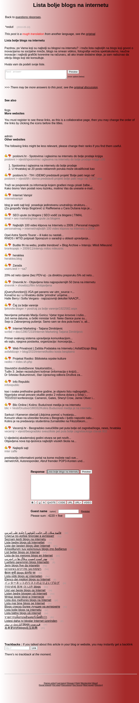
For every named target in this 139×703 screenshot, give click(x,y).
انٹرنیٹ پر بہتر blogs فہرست (22, 630)
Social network (45, 692)
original (90, 33)
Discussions (66, 692)
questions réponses (28, 17)
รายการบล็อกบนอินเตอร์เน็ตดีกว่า (26, 623)
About (94, 690)
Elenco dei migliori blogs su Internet (27, 585)
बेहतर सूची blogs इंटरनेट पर (20, 579)
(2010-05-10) (23, 27)
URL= (78, 509)
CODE (62, 509)
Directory (98, 692)
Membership (86, 690)
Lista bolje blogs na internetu (23, 616)
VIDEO (87, 509)
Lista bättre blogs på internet (23, 619)
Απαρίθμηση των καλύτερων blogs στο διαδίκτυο (36, 555)
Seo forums (77, 692)
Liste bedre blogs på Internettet (25, 549)
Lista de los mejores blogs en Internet (29, 562)
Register (85, 518)
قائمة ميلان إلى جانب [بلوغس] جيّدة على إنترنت (33, 539)
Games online (50, 690)
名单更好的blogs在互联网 (21, 634)
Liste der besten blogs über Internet (27, 552)
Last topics (61, 690)
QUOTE (51, 509)
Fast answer (39, 75)
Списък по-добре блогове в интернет (29, 542)
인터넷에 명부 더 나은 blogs (23, 593)
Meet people (89, 692)
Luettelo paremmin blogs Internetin (27, 568)
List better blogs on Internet (22, 558)
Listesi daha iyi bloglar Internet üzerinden (31, 627)
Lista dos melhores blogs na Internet (28, 606)
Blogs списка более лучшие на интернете (32, 613)
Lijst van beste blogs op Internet (25, 596)
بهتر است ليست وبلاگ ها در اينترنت (26, 565)
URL (70, 509)
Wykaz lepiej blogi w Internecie (24, 603)
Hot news (56, 692)
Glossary (70, 690)
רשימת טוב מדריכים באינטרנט (23, 575)
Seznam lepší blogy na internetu (25, 545)
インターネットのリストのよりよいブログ (32, 589)
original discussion (86, 89)
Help (78, 690)
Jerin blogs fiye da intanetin (22, 572)
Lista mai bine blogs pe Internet (25, 609)
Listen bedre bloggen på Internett (26, 600)
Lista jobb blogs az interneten (23, 582)
